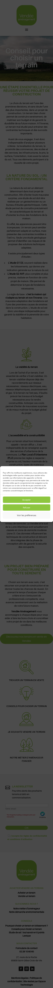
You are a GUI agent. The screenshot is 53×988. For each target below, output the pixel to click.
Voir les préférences (26, 515)
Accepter (26, 499)
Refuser (26, 507)
